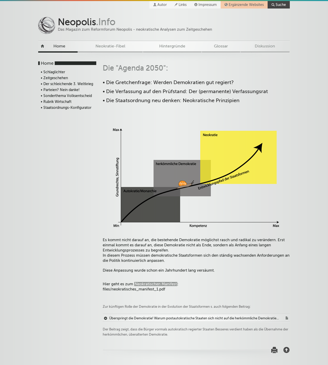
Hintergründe (172, 46)
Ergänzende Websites (246, 5)
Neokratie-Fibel (110, 46)
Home (59, 46)
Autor (162, 5)
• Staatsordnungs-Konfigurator (66, 108)
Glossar (221, 46)
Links (183, 5)
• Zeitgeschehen (54, 78)
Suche (281, 5)
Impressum (207, 5)
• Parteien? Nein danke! (60, 90)
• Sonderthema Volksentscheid (66, 96)
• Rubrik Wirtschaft (56, 102)
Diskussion (265, 46)
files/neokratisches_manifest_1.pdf (134, 289)
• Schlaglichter (53, 72)
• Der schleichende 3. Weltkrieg (67, 84)
